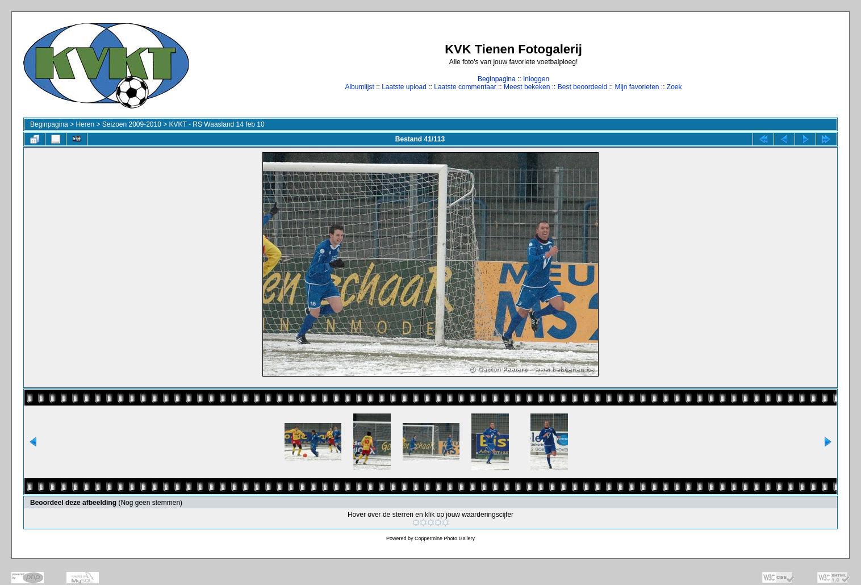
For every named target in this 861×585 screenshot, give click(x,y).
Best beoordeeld (582, 87)
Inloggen (536, 79)
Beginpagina (497, 79)
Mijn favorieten (637, 87)
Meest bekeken (527, 87)
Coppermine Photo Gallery (445, 538)
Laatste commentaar (465, 87)
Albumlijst (359, 87)
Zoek (674, 87)
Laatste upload (404, 87)
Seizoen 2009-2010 (131, 124)
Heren (85, 124)
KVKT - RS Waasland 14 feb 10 (217, 124)
